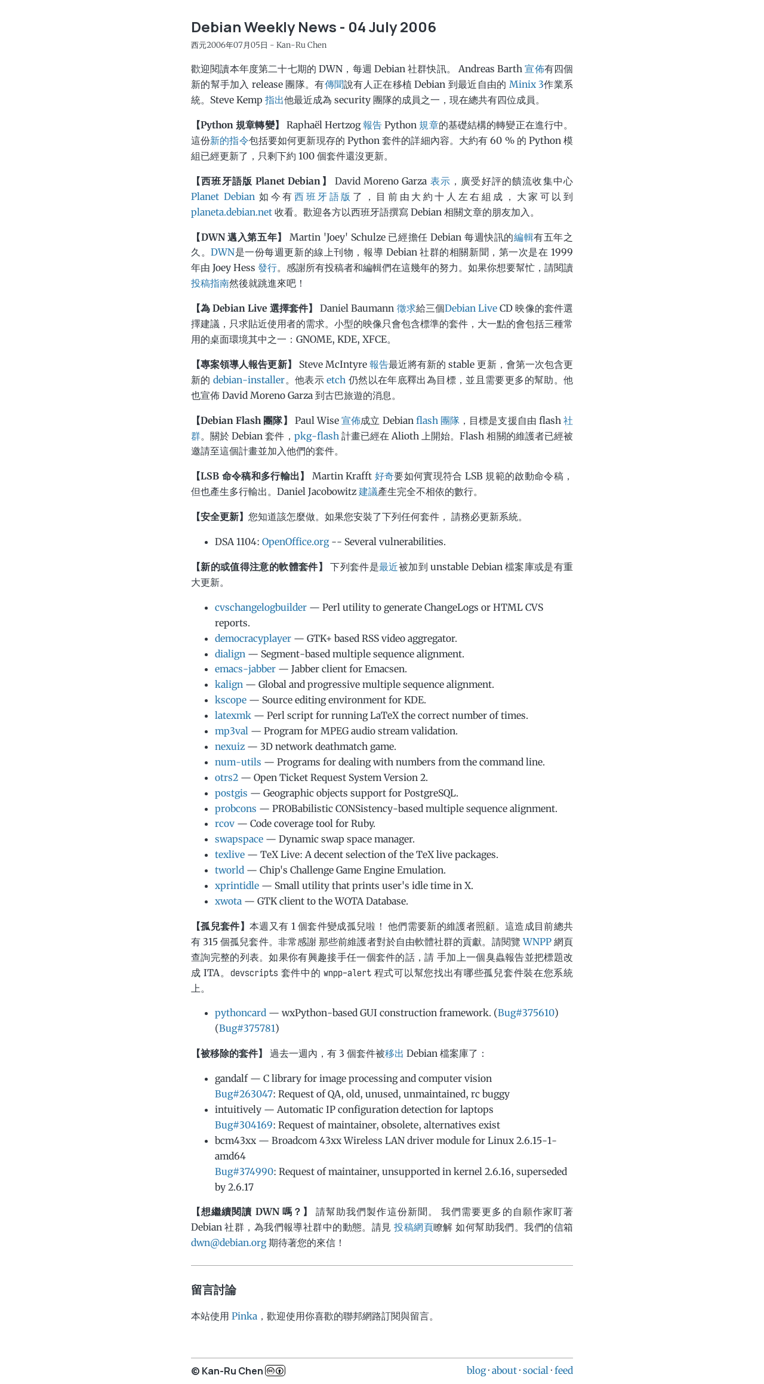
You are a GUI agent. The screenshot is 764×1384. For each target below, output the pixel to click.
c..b (275, 1370)
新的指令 (229, 140)
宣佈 (534, 69)
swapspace (239, 839)
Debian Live (471, 308)
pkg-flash (316, 436)
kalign (229, 684)
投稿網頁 (413, 1227)
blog (476, 1370)
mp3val (231, 731)
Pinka (244, 1316)
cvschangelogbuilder (261, 607)
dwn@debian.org (228, 1242)
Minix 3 (526, 84)
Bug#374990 (244, 1171)
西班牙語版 (323, 196)
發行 (267, 267)
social (536, 1370)
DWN (223, 252)
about (504, 1370)
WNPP (537, 942)
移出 (394, 1053)
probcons (236, 808)
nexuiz (230, 746)
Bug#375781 (247, 1028)
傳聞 (334, 84)
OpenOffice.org (295, 542)
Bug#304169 (244, 1125)
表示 (440, 181)
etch (336, 380)
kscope (231, 700)
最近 (389, 567)
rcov (225, 823)
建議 (368, 491)
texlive (230, 854)
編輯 (524, 237)
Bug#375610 (526, 1013)
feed (563, 1370)
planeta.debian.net (231, 212)
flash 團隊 (438, 420)
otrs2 (226, 777)
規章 (428, 125)
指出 (274, 100)
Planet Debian (223, 196)
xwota (228, 901)
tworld (229, 870)
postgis (231, 793)
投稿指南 (210, 283)
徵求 (406, 308)
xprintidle (237, 885)
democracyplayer (253, 638)
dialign (230, 654)
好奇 (385, 476)
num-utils (238, 762)
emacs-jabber (245, 669)
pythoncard (240, 1013)
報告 (372, 125)
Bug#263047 (244, 1094)
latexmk (233, 715)
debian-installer (249, 380)
